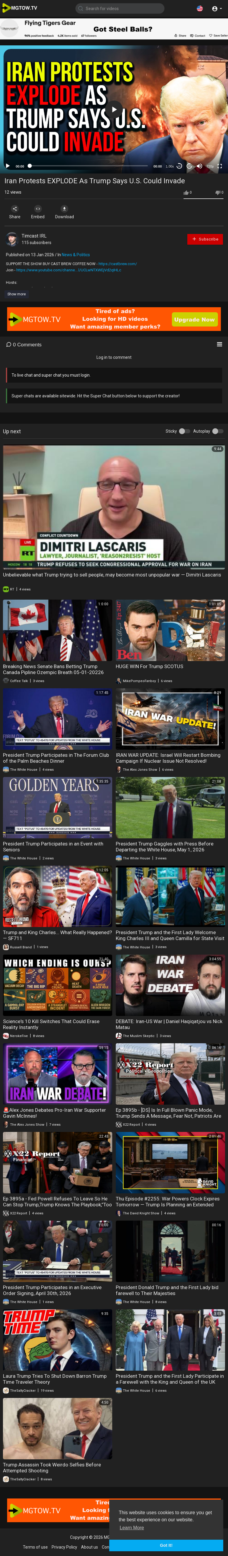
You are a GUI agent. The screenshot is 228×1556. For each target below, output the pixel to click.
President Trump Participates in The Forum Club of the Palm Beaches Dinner (56, 758)
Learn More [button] (132, 1527)
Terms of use (35, 1547)
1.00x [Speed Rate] (170, 166)
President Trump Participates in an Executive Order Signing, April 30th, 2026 (52, 1290)
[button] (199, 8)
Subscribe (205, 238)
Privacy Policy (64, 1547)
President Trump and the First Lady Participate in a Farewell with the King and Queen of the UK (170, 1379)
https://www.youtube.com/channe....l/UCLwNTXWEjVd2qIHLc (68, 270)
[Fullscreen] (220, 166)
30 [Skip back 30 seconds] (179, 166)
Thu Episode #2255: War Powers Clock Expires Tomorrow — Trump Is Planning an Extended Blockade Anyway (168, 1204)
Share (15, 212)
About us (89, 1547)
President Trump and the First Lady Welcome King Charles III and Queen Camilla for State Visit (170, 935)
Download (67, 212)
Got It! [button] (166, 1545)
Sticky (171, 431)
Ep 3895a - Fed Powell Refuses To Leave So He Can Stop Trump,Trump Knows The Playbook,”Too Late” (57, 1204)
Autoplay (201, 431)
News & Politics (76, 254)
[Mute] (199, 166)
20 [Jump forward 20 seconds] (189, 166)
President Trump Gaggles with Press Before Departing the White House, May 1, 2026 (164, 847)
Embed (39, 212)
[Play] (8, 166)
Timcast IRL (34, 236)
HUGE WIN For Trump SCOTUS (149, 666)
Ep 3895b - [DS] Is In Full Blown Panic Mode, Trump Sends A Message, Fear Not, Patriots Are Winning (168, 1116)
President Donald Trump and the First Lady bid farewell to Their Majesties (167, 1290)
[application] (114, 109)
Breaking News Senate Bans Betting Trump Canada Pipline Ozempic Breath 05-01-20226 (53, 669)
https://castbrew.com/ (118, 264)
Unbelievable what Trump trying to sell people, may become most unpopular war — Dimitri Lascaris (112, 575)
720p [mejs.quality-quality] (210, 166)
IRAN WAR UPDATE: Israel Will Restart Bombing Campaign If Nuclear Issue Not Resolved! (168, 758)
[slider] (89, 165)
